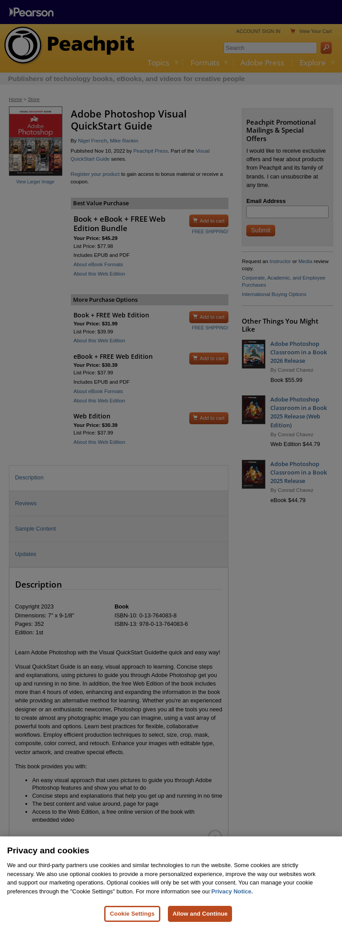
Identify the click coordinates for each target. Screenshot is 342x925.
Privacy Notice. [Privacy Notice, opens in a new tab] (232, 896)
